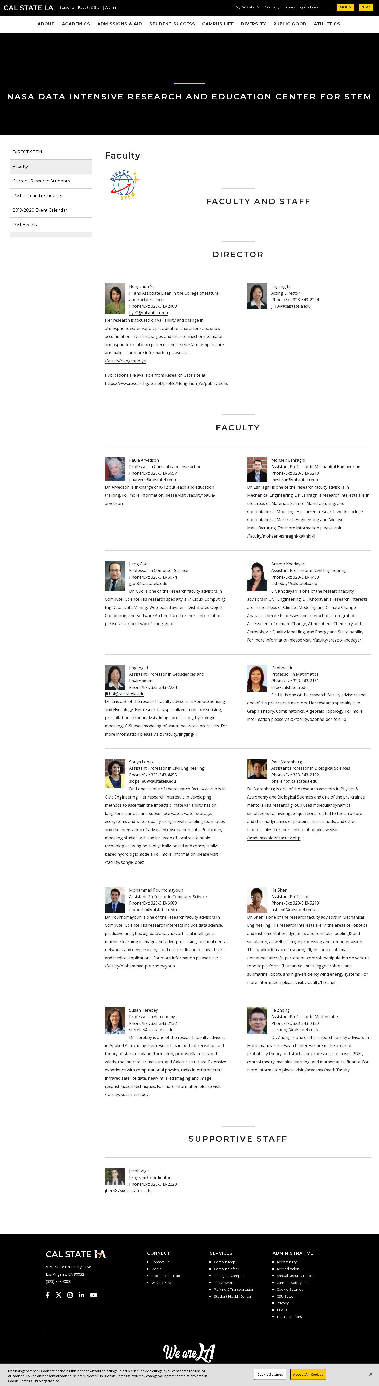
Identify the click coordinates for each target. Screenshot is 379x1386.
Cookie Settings (290, 1289)
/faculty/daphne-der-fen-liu (320, 719)
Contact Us (160, 1262)
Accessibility (287, 1262)
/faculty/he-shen (321, 982)
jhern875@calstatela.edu (128, 1190)
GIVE (366, 7)
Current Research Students (41, 181)
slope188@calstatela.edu (152, 781)
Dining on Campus (229, 1276)
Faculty (20, 166)
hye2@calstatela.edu (148, 313)
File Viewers (224, 1283)
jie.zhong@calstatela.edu (294, 1029)
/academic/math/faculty (327, 1070)
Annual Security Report (296, 1276)
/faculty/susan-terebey (126, 1094)
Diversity (253, 24)
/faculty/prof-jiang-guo (150, 623)
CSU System (287, 1296)
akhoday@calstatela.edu (294, 583)
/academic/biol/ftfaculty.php (273, 838)
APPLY (345, 7)
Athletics (327, 24)
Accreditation (288, 1269)
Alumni (111, 7)
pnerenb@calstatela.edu (294, 781)
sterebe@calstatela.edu (151, 1029)
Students (66, 7)
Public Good (290, 24)
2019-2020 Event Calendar (40, 210)
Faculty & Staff (90, 7)
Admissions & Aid (119, 24)
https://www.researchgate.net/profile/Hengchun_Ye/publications (166, 383)
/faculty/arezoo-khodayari (337, 640)
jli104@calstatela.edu (291, 306)
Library (289, 7)
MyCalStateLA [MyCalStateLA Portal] (247, 7)
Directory (271, 7)
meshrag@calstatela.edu (294, 479)
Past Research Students (37, 195)
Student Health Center (232, 1296)
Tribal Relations (289, 1317)
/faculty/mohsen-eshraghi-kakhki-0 (281, 536)
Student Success (172, 24)
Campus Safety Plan (293, 1283)
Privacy (283, 1303)
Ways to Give (161, 1283)
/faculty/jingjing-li (180, 734)
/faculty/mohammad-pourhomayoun (140, 966)
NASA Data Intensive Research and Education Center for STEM (189, 96)
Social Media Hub (165, 1276)
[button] (311, 8)
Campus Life (218, 24)
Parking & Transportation (234, 1289)
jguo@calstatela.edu (148, 583)
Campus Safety (226, 1269)
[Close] (370, 1377)
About (46, 24)
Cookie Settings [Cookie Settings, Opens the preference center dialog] (270, 1378)
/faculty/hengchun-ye (125, 361)
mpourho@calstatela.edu (153, 909)
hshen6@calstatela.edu (293, 909)
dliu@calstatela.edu (289, 687)
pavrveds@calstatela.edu (152, 479)
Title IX (282, 1310)
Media (156, 1269)
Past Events (25, 224)
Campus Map (224, 1262)
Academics (76, 24)
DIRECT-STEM (27, 152)
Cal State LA (28, 7)
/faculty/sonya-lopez (124, 862)
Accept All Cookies (308, 1378)
